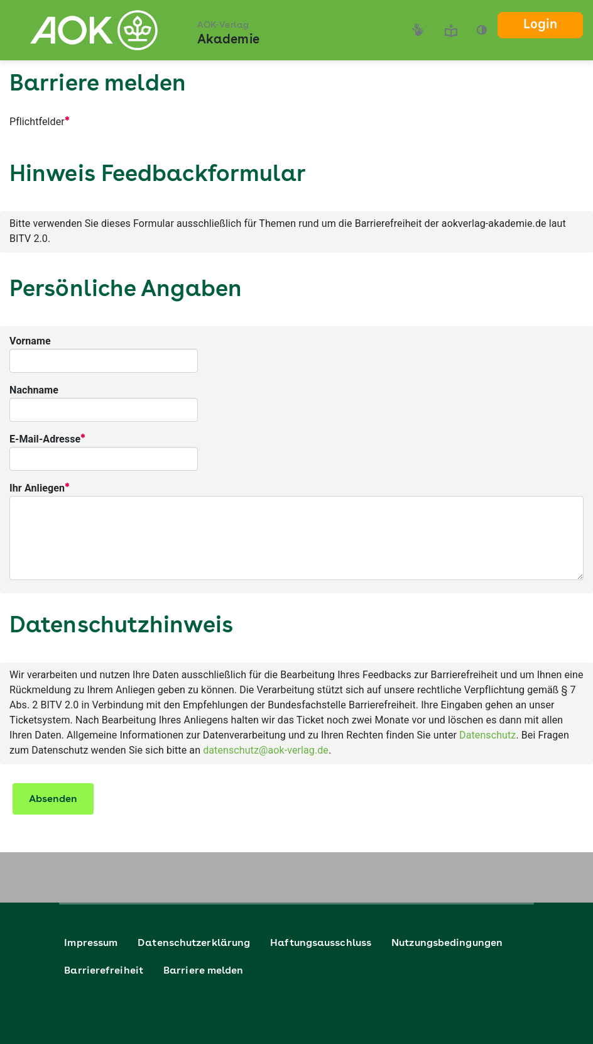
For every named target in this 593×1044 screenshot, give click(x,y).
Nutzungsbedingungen (447, 943)
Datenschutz (487, 735)
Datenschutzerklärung (194, 943)
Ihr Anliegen (39, 487)
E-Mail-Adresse (47, 438)
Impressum (90, 943)
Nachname (33, 390)
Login (540, 25)
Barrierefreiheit (103, 971)
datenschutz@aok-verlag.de (266, 750)
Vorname (30, 341)
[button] (482, 30)
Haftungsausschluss (320, 943)
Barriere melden (203, 971)
